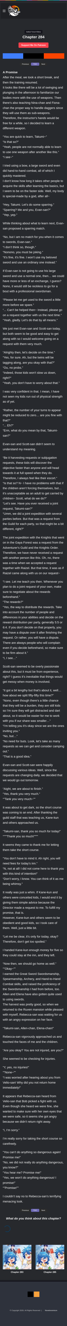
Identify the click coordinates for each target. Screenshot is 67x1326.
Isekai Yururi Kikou (33, 32)
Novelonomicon (51, 1310)
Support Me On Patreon (33, 45)
